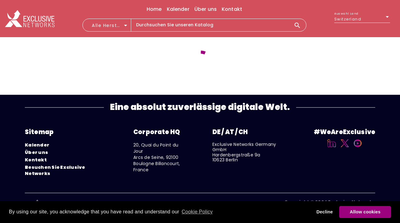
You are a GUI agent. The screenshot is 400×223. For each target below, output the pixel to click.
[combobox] (110, 27)
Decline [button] (325, 211)
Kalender (37, 145)
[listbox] (362, 19)
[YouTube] (357, 148)
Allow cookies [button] (365, 211)
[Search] (300, 25)
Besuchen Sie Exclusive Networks (55, 170)
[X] (345, 148)
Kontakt (36, 160)
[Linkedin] (331, 148)
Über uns (36, 152)
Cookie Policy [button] (197, 211)
